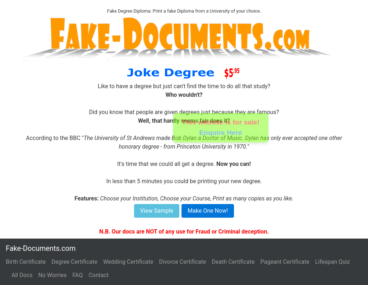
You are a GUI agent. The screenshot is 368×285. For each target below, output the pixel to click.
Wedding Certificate (128, 261)
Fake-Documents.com (40, 248)
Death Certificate (233, 261)
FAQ (78, 275)
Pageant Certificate (285, 261)
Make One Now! (208, 210)
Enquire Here (220, 132)
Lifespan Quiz (332, 261)
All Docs (22, 275)
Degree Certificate (74, 261)
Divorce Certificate (182, 261)
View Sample (156, 210)
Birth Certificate (26, 261)
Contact (98, 275)
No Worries (52, 275)
